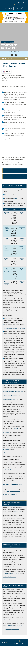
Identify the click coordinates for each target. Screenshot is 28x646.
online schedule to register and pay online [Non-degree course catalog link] (14, 328)
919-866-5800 (22, 212)
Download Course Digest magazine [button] (15, 176)
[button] (14, 186)
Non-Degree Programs (8, 42)
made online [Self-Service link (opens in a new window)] (6, 619)
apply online (17, 20)
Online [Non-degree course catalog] (5, 194)
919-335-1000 (22, 259)
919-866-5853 (6, 449)
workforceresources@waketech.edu (11, 452)
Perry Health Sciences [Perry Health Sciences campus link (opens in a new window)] (6, 248)
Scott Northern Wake (6, 228)
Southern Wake (6, 213)
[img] (11, 55)
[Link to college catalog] (12, 484)
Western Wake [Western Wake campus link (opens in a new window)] (6, 259)
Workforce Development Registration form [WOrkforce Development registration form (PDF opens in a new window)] (13, 391)
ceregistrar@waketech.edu (9, 399)
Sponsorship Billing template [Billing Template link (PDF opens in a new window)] (11, 395)
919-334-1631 (16, 428)
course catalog (18, 511)
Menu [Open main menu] (19, 2)
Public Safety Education (6, 269)
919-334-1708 (6, 432)
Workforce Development (10, 46)
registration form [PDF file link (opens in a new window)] (17, 198)
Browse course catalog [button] (15, 170)
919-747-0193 (22, 247)
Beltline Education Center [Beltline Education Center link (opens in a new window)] (6, 283)
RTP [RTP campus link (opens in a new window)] (6, 238)
